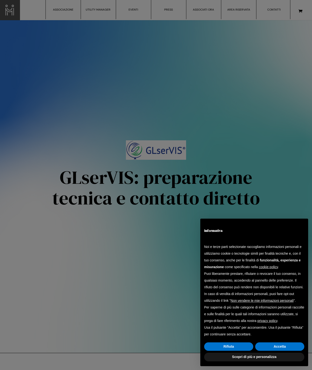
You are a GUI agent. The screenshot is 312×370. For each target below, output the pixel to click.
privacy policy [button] (267, 321)
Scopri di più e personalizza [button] (254, 357)
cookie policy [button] (268, 267)
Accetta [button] (280, 346)
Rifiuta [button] (228, 346)
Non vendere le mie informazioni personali (262, 300)
